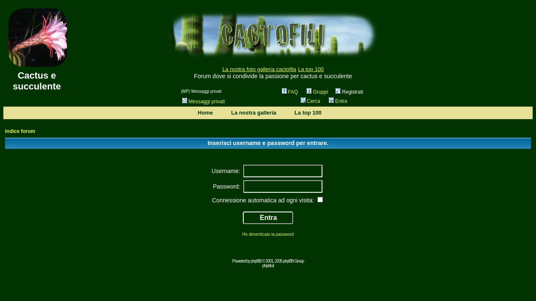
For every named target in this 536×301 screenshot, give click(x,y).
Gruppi (317, 92)
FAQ (290, 92)
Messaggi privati (203, 102)
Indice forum (20, 131)
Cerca (310, 101)
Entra (338, 101)
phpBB (256, 261)
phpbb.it (268, 265)
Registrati (349, 92)
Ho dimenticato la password (268, 234)
